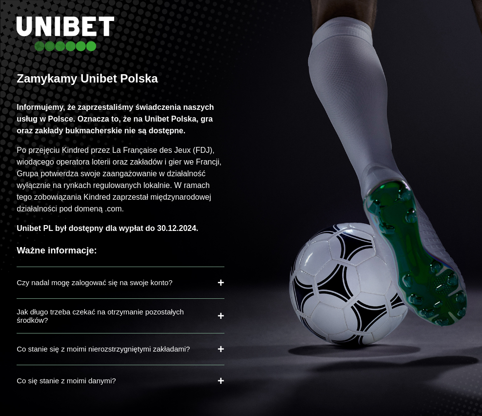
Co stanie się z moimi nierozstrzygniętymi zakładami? (103, 349)
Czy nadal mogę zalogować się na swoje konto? (94, 282)
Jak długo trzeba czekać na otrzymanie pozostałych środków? (100, 316)
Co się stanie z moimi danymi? (66, 380)
